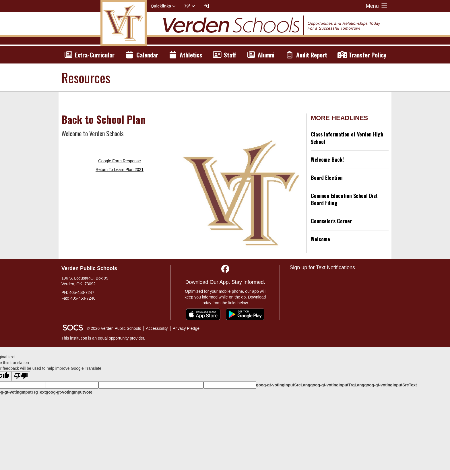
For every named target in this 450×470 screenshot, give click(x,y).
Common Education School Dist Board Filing (344, 199)
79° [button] (189, 6)
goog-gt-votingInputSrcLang (283, 385)
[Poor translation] (21, 376)
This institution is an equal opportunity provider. (103, 338)
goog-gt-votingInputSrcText (390, 385)
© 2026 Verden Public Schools (114, 328)
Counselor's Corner (331, 221)
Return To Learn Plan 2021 (119, 169)
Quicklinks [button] (163, 6)
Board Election (327, 177)
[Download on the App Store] (203, 314)
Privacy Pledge (186, 328)
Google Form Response (119, 161)
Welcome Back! (327, 159)
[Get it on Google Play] (245, 314)
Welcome (320, 239)
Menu (377, 6)
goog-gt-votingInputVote (69, 392)
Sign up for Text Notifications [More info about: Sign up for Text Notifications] (322, 267)
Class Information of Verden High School (347, 137)
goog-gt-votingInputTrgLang (337, 385)
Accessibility (157, 328)
